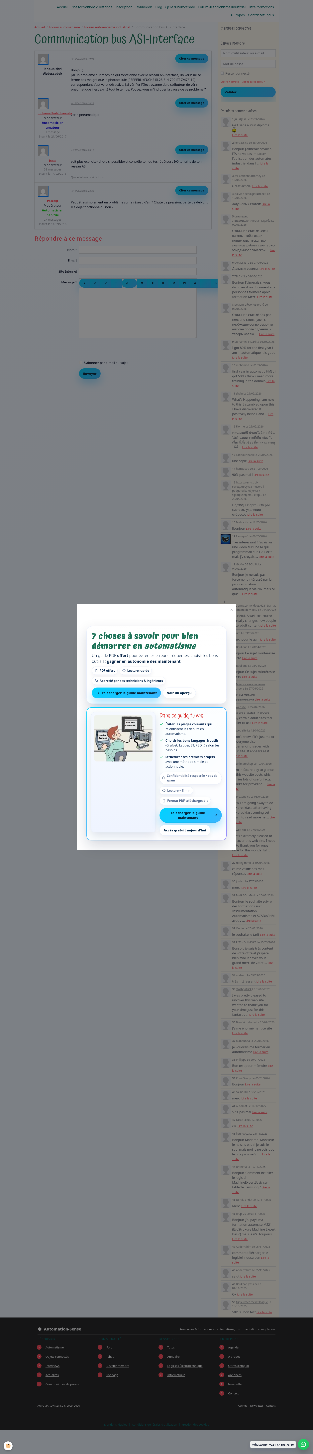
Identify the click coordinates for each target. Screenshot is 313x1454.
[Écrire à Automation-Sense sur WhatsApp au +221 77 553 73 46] (303, 1444)
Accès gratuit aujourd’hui (185, 830)
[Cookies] (8, 1445)
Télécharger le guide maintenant (194, 815)
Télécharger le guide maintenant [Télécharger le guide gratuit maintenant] (126, 693)
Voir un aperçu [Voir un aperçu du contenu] (179, 693)
